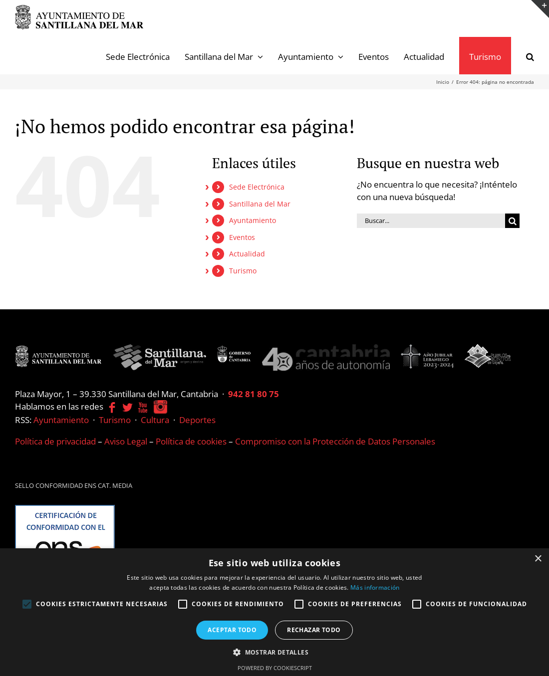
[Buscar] (512, 221)
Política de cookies (191, 441)
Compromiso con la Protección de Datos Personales (335, 441)
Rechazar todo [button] (313, 630)
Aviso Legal (125, 441)
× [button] (538, 559)
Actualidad (247, 253)
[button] (530, 55)
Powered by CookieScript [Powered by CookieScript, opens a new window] (275, 668)
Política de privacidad (55, 441)
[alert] (274, 612)
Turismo (243, 270)
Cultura (155, 420)
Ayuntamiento (252, 220)
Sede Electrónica (256, 187)
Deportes (197, 420)
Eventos (242, 237)
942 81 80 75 (253, 394)
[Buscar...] (431, 221)
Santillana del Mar (259, 204)
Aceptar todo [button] (232, 630)
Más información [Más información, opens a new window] (375, 587)
